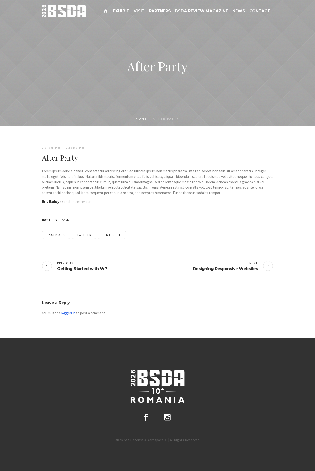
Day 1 (46, 219)
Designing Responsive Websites (225, 268)
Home (141, 118)
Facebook (56, 235)
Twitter (84, 235)
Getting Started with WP (82, 268)
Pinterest (112, 235)
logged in (68, 313)
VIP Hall (62, 219)
